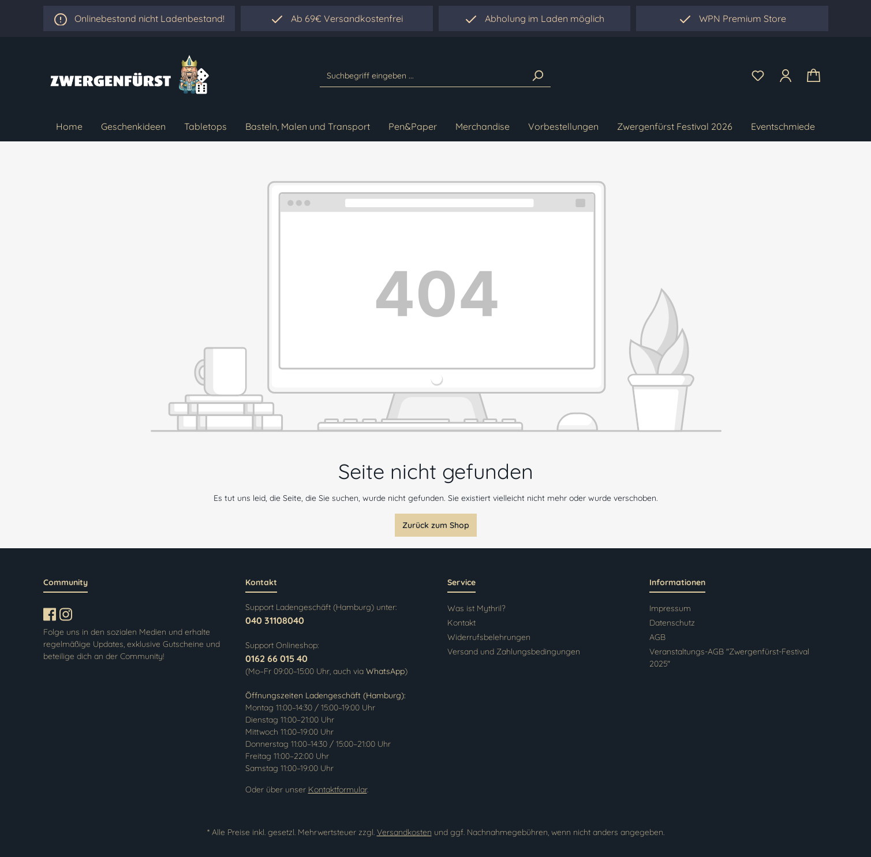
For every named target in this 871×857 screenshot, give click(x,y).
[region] (535, 18)
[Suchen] (537, 76)
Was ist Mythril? (476, 608)
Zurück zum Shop (435, 525)
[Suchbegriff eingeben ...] (422, 76)
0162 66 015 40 (276, 658)
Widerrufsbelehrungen (488, 637)
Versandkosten (404, 832)
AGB (657, 637)
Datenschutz (672, 623)
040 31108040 (274, 620)
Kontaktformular (337, 789)
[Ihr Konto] (785, 75)
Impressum (670, 608)
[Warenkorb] (813, 76)
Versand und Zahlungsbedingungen (513, 651)
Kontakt (461, 623)
